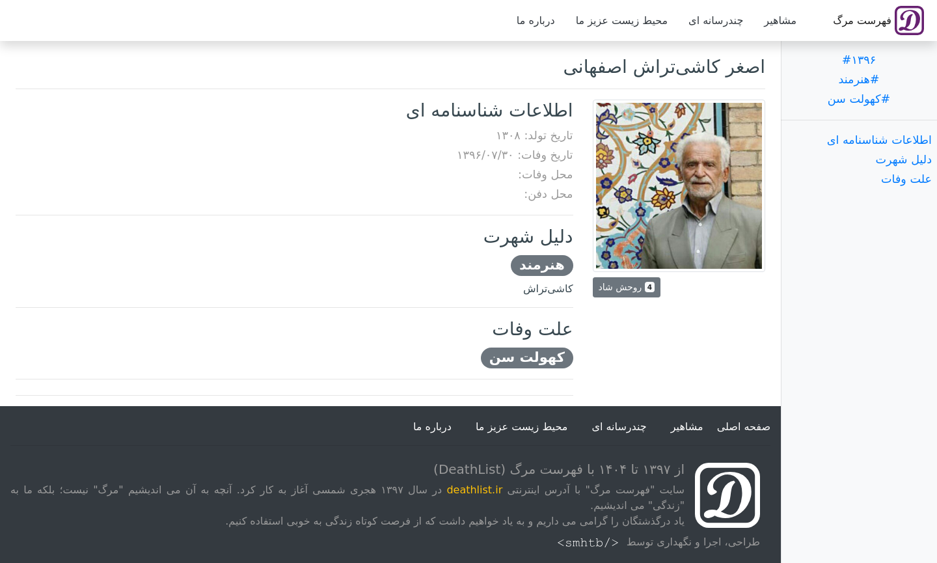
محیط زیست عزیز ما (622, 20)
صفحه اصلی (743, 426)
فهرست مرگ (878, 20)
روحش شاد (627, 287)
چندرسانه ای (715, 20)
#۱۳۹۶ (859, 59)
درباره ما (536, 20)
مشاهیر (780, 20)
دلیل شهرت (903, 159)
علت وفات (906, 178)
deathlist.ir (474, 490)
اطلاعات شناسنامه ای (879, 139)
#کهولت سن (859, 98)
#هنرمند (858, 79)
